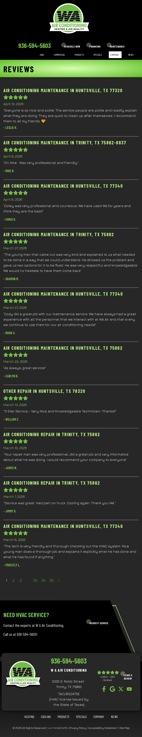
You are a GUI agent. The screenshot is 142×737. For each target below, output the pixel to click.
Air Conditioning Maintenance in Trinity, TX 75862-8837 (64, 142)
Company (114, 54)
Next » (59, 580)
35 (51, 580)
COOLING (46, 716)
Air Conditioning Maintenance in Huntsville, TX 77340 (63, 186)
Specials (97, 54)
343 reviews (109, 678)
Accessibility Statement (102, 727)
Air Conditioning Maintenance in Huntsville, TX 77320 (63, 90)
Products (79, 54)
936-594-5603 (34, 45)
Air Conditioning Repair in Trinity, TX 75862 (51, 434)
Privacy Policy (77, 727)
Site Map (124, 727)
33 (35, 580)
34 (43, 580)
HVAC (42, 54)
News (131, 54)
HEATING (29, 716)
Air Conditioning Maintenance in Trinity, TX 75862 (58, 234)
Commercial (59, 54)
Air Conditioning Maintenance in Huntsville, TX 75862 (63, 348)
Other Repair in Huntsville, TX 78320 (44, 391)
